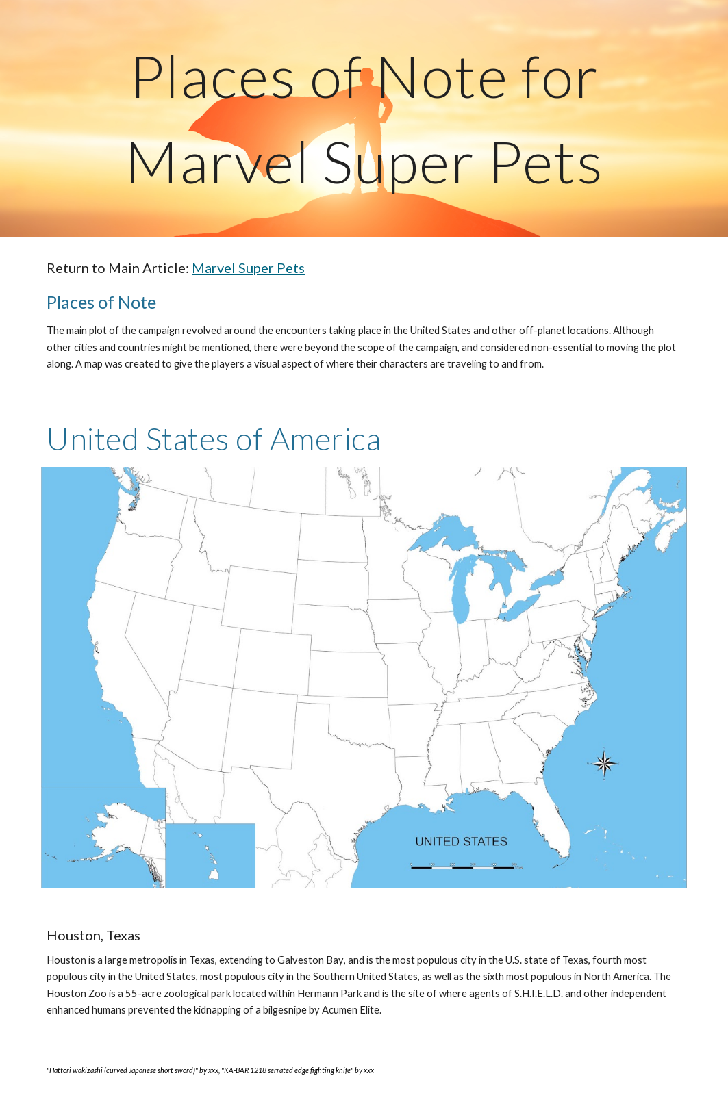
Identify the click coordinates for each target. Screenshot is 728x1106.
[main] (364, 118)
